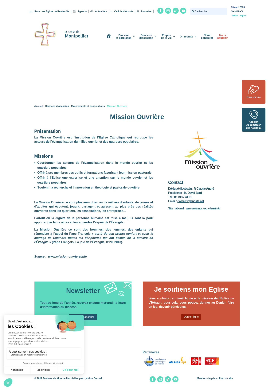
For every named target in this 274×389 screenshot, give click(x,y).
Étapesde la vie (166, 36)
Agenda (82, 11)
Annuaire (146, 11)
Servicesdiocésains (146, 36)
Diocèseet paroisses (123, 36)
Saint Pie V (237, 11)
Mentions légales (207, 378)
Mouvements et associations (88, 106)
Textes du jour (239, 15)
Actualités (101, 11)
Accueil (38, 106)
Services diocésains (57, 106)
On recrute (186, 36)
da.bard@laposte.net (191, 201)
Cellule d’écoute (123, 11)
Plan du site (226, 378)
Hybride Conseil (93, 378)
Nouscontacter (207, 36)
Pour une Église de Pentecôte (51, 11)
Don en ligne (191, 316)
